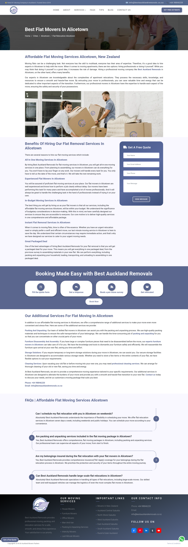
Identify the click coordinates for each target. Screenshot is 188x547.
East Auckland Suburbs (108, 524)
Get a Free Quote (10, 540)
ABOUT (66, 10)
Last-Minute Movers (70, 536)
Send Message (141, 199)
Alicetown (45, 36)
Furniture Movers (69, 513)
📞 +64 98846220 (175, 3)
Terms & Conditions (174, 543)
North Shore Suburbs (107, 515)
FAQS (92, 10)
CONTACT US (124, 10)
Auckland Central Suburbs (109, 510)
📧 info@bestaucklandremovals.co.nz (145, 2)
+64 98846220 (38, 383)
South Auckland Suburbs (108, 529)
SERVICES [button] (79, 10)
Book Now (94, 301)
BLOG (110, 10)
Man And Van (68, 522)
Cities (35, 36)
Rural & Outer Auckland (108, 533)
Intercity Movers (69, 531)
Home (27, 36)
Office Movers (68, 518)
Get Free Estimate (172, 10)
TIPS (101, 10)
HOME (56, 10)
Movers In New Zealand (108, 506)
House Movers (68, 509)
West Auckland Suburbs (108, 519)
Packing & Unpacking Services (75, 527)
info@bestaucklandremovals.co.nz (46, 386)
